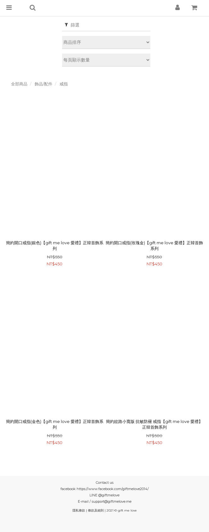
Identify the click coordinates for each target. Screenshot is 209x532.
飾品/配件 (43, 83)
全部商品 (19, 83)
